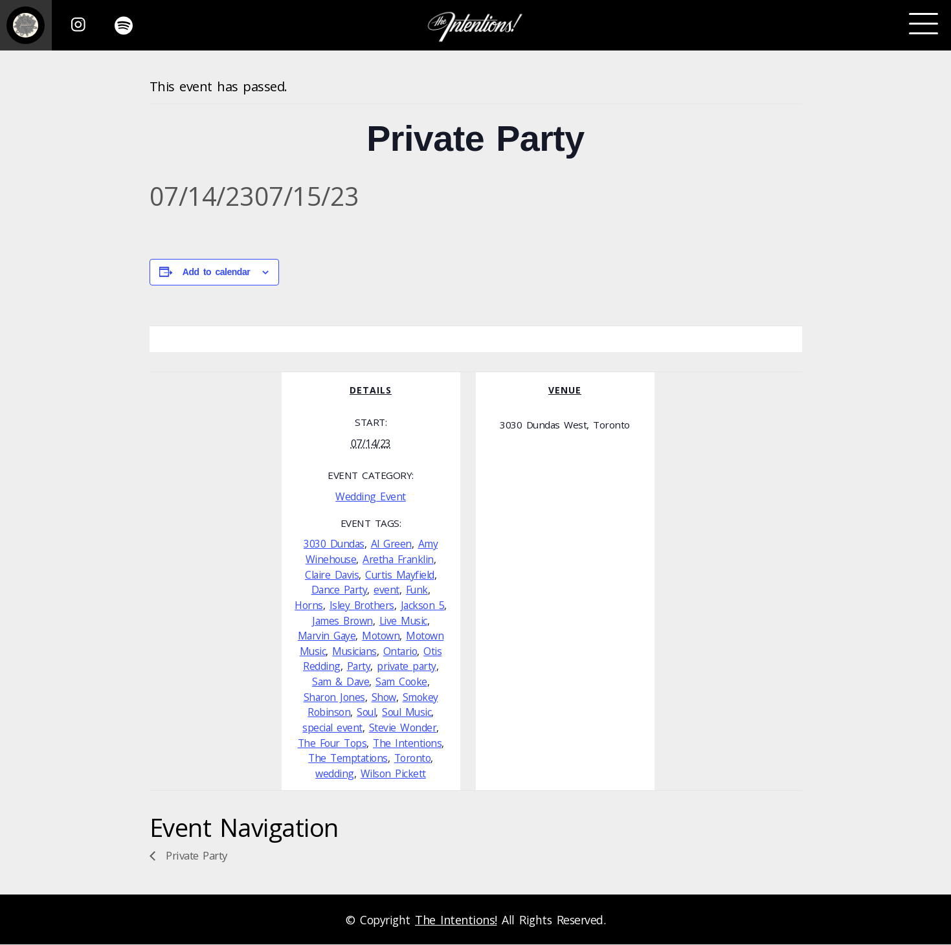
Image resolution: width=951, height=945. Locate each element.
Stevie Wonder (403, 727)
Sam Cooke (401, 681)
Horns (309, 605)
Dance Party (339, 590)
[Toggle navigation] (923, 24)
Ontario (400, 651)
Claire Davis (332, 575)
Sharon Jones (334, 697)
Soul (366, 712)
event (386, 590)
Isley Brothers (362, 605)
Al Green (391, 544)
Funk (417, 590)
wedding (334, 773)
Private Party (195, 855)
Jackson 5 (423, 605)
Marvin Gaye (327, 635)
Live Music (403, 621)
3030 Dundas (334, 544)
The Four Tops (332, 743)
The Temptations (348, 758)
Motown (380, 635)
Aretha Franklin (398, 559)
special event (332, 727)
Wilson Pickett (393, 773)
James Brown (342, 621)
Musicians (354, 651)
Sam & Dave (340, 681)
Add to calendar (216, 272)
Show (384, 697)
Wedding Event (370, 496)
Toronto (412, 758)
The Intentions (407, 743)
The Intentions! (456, 919)
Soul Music (406, 712)
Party (359, 666)
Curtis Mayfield (399, 575)
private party (406, 666)
